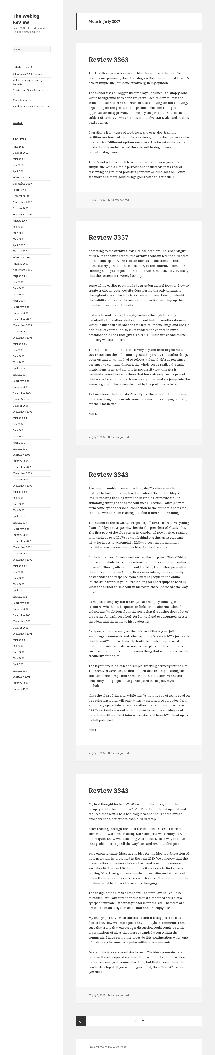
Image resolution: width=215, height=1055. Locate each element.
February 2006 (21, 307)
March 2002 (20, 596)
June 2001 (18, 652)
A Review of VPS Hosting (27, 74)
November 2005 (22, 325)
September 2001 (22, 634)
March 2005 (20, 374)
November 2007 (22, 202)
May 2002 (18, 584)
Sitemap (18, 122)
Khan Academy (22, 100)
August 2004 (20, 418)
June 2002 (18, 578)
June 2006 (18, 288)
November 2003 (22, 473)
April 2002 (19, 590)
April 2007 (19, 245)
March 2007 (20, 251)
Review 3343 (109, 474)
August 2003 (20, 492)
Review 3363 (109, 59)
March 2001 (20, 670)
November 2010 (22, 183)
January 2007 (21, 263)
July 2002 (18, 572)
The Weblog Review (26, 19)
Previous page (81, 1021)
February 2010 (21, 190)
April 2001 (19, 664)
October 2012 (21, 153)
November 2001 (22, 621)
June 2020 (18, 146)
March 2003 (20, 522)
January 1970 (21, 689)
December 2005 (22, 319)
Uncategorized (120, 200)
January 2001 (21, 683)
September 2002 (22, 559)
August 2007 (20, 220)
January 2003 (21, 535)
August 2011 (20, 159)
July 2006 (18, 282)
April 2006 (19, 300)
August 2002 (20, 566)
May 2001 (18, 658)
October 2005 (21, 331)
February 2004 (21, 455)
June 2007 (18, 233)
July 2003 (18, 498)
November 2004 (22, 399)
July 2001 (18, 646)
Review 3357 (109, 237)
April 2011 (19, 171)
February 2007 (21, 257)
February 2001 (21, 677)
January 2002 (21, 609)
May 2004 (18, 436)
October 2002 (21, 553)
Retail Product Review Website (31, 106)
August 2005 (20, 344)
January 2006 (21, 313)
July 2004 (18, 424)
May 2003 (18, 510)
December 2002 (22, 541)
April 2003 (19, 516)
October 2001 (21, 627)
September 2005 (22, 337)
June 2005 (18, 356)
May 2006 (18, 294)
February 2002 (21, 603)
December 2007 (22, 196)
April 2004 (19, 442)
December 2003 (22, 467)
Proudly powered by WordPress (107, 1047)
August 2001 (20, 640)
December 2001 (22, 615)
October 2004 (21, 405)
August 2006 (20, 276)
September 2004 (22, 412)
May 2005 (18, 362)
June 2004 (18, 430)
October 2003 (21, 479)
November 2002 (22, 547)
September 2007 (22, 214)
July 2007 (18, 227)
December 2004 (22, 393)
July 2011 (18, 165)
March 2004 (20, 448)
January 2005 (21, 387)
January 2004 (21, 461)
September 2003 (22, 485)
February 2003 (21, 529)
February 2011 (21, 177)
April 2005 (19, 368)
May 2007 (18, 239)
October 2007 (21, 208)
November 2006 (22, 270)
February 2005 (21, 381)
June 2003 (18, 504)
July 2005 (18, 350)
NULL (171, 177)
